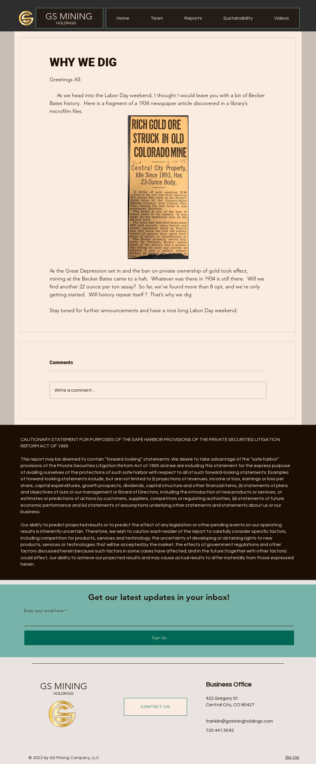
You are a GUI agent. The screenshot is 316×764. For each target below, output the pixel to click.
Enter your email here (44, 611)
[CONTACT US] (155, 707)
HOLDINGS (66, 23)
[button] (193, 18)
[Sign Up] (159, 638)
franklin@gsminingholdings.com (239, 721)
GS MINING (68, 16)
